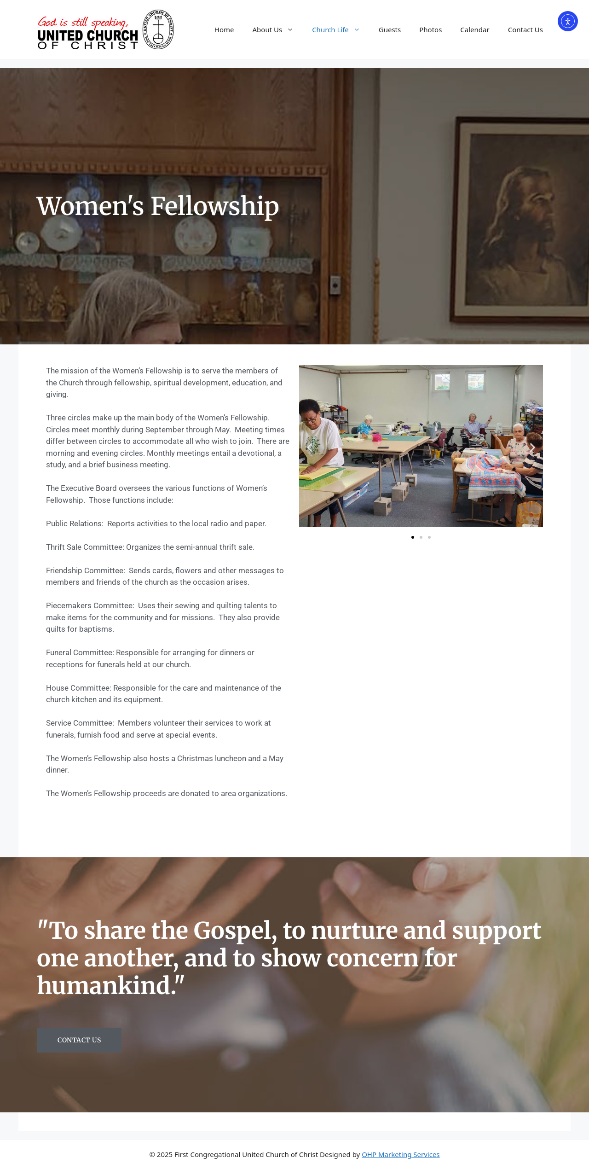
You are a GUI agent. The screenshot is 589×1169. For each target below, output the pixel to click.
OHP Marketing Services (400, 1154)
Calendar (474, 29)
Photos (430, 29)
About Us (278, 29)
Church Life (341, 29)
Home (224, 29)
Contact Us (525, 29)
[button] (309, 448)
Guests (390, 29)
